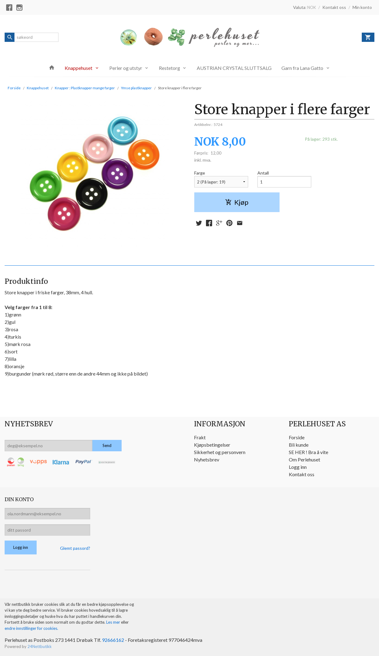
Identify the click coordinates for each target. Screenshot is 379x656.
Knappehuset (78, 68)
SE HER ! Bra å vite (308, 452)
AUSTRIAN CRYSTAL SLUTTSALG (234, 68)
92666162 (113, 640)
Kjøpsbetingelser (212, 445)
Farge (199, 172)
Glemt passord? (75, 548)
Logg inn (298, 467)
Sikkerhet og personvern (219, 452)
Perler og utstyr (125, 68)
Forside (14, 88)
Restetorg (169, 68)
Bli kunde (298, 445)
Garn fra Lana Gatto (302, 68)
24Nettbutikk (39, 646)
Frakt (200, 437)
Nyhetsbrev (206, 459)
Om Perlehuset (304, 459)
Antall (263, 172)
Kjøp (236, 202)
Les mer (113, 622)
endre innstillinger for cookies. (31, 628)
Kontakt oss (301, 474)
